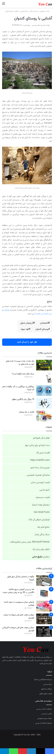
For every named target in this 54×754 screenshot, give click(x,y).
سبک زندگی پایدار (42, 534)
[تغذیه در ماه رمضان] (44, 416)
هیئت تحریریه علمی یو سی (41, 25)
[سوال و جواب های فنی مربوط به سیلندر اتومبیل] (44, 618)
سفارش (41, 556)
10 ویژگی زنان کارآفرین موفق (23, 399)
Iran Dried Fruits (42, 512)
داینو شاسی (45, 489)
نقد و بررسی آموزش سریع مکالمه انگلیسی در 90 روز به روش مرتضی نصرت (18, 591)
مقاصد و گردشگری (12, 11)
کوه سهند (24, 329)
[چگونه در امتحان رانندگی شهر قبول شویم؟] (44, 580)
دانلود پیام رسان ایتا (41, 549)
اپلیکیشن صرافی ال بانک (39, 519)
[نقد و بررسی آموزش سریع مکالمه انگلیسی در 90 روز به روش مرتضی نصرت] (44, 593)
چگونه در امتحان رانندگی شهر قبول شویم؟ (20, 578)
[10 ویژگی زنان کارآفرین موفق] (44, 403)
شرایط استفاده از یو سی (43, 723)
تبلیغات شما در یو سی (44, 709)
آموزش (42, 11)
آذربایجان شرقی (26, 323)
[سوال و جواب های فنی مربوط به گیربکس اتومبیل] (44, 631)
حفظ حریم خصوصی (44, 718)
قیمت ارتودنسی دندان (40, 482)
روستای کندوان (41, 329)
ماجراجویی (24, 11)
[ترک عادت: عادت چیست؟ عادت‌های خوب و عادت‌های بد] (44, 365)
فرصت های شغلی (45, 693)
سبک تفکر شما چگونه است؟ (23, 373)
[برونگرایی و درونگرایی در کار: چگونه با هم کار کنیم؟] (44, 390)
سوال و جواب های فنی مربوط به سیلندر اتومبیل (18, 616)
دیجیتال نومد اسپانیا (41, 504)
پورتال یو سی (45, 657)
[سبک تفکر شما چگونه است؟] (44, 377)
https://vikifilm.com (40, 460)
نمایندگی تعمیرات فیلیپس (38, 475)
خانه (49, 11)
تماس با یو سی (46, 713)
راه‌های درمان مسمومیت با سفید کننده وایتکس (19, 604)
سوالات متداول (46, 689)
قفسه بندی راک (43, 452)
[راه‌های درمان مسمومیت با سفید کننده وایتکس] (44, 606)
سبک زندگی (34, 11)
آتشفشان (44, 323)
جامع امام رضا (43, 527)
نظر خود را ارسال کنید (27, 342)
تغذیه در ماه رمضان (26, 412)
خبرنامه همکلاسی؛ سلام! (43, 679)
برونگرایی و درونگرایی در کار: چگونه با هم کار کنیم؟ (18, 388)
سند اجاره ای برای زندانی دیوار (37, 445)
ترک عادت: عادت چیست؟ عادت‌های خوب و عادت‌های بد (20, 363)
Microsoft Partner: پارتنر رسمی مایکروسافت (30, 541)
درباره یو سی (47, 684)
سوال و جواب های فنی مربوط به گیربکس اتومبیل (18, 629)
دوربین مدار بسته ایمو (40, 467)
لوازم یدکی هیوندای (41, 437)
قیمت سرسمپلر (43, 497)
